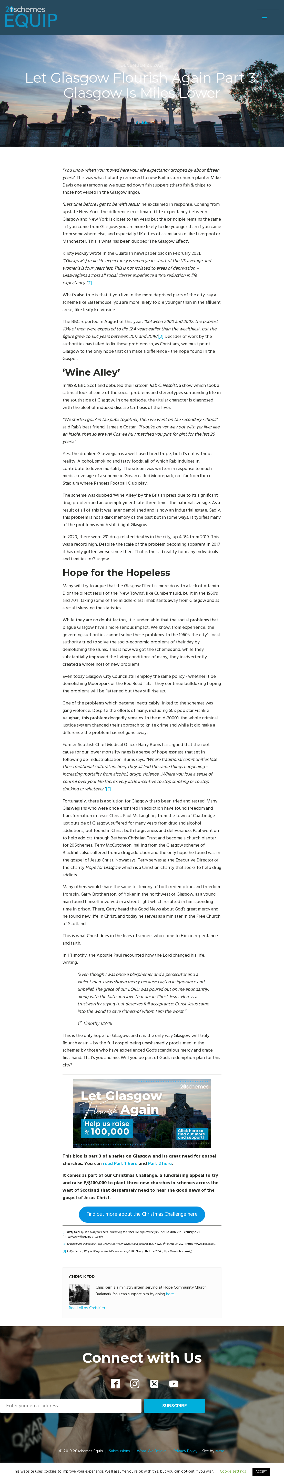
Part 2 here (160, 1164)
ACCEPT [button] (261, 1471)
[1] (89, 283)
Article (142, 123)
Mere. (220, 1451)
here (170, 1294)
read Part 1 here (120, 1164)
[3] (108, 789)
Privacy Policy (185, 1451)
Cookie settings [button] (233, 1471)
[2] (161, 336)
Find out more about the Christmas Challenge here (142, 1214)
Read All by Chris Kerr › (88, 1308)
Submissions (120, 1451)
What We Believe (152, 1451)
